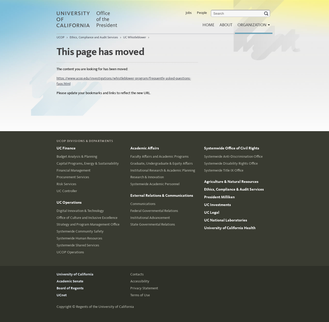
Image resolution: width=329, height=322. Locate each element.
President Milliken (219, 197)
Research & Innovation (147, 177)
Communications (143, 204)
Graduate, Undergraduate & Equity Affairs (161, 163)
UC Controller (67, 191)
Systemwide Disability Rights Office (231, 163)
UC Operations (69, 202)
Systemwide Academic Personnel (154, 184)
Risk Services (66, 184)
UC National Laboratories (225, 220)
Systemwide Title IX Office (223, 170)
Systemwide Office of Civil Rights (231, 148)
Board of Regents (70, 288)
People (202, 13)
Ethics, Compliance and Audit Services (94, 37)
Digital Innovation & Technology (80, 211)
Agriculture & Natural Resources (231, 181)
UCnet (62, 295)
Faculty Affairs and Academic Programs (159, 156)
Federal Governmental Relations (154, 211)
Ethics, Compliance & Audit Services (234, 189)
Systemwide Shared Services (78, 245)
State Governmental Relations (152, 224)
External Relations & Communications (161, 195)
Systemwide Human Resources (79, 238)
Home (208, 24)
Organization (252, 26)
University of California (75, 274)
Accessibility (139, 281)
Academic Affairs (144, 148)
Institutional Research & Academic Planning (162, 170)
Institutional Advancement (150, 218)
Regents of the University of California (105, 307)
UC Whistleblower (134, 37)
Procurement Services (73, 177)
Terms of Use (140, 295)
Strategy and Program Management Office (88, 224)
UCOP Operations (70, 252)
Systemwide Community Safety (80, 231)
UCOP (61, 37)
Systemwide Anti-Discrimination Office (233, 156)
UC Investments (217, 204)
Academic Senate (70, 281)
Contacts (137, 274)
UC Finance (66, 148)
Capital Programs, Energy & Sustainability (88, 163)
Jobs (189, 13)
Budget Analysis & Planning (77, 156)
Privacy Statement (144, 288)
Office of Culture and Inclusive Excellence (87, 218)
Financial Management (73, 170)
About (226, 24)
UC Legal (211, 212)
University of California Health (229, 228)
